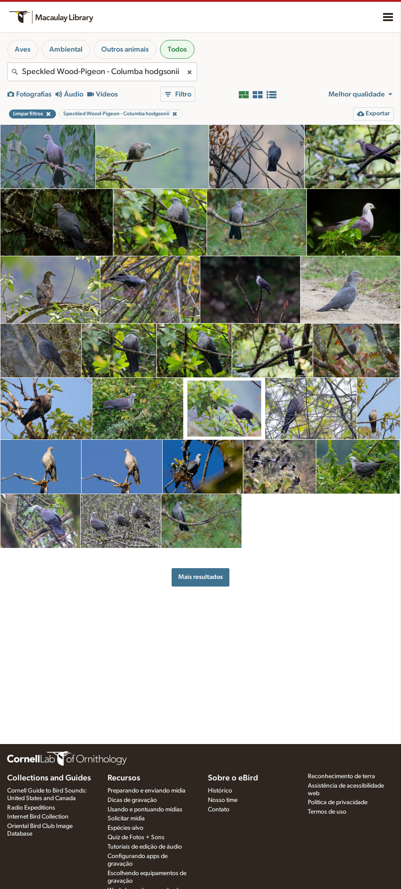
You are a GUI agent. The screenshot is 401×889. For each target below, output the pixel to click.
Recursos (124, 778)
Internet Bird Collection (38, 817)
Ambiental (65, 49)
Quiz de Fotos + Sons (136, 837)
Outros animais (125, 49)
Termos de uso (327, 812)
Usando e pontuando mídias (145, 809)
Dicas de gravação (132, 800)
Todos (177, 49)
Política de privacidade (337, 802)
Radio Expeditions (31, 808)
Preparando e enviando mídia (146, 791)
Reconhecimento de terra (341, 776)
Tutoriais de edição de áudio (145, 847)
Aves (22, 49)
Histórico (220, 791)
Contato (218, 809)
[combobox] (102, 72)
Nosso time (222, 800)
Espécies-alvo (125, 828)
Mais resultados (200, 577)
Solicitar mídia (126, 818)
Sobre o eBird (233, 778)
